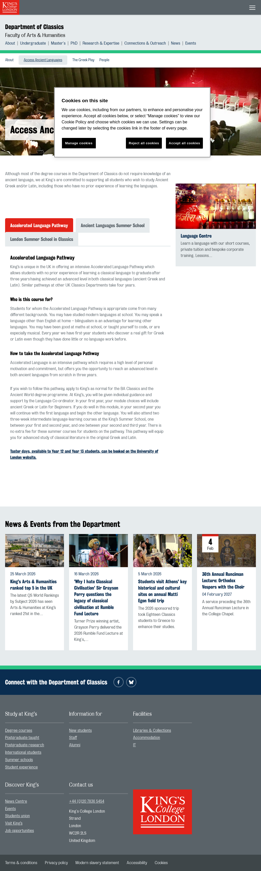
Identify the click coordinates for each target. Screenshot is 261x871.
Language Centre (196, 236)
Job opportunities (19, 831)
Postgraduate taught (22, 738)
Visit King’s (13, 823)
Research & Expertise (101, 43)
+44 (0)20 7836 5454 (86, 801)
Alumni (74, 745)
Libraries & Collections (152, 731)
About (10, 43)
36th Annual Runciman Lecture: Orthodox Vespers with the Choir (223, 580)
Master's (58, 43)
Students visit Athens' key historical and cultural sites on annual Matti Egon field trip (162, 591)
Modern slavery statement (97, 863)
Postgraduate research (24, 745)
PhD (74, 43)
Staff (73, 738)
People (104, 60)
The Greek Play (83, 60)
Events (190, 43)
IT (134, 745)
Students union (17, 816)
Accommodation (146, 738)
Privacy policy (56, 863)
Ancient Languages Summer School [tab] (113, 225)
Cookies (161, 863)
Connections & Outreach (145, 43)
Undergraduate (33, 43)
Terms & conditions (21, 863)
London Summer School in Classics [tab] (41, 239)
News (175, 43)
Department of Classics (34, 27)
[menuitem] (12, 43)
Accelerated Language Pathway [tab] (39, 225)
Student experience (21, 767)
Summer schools (19, 760)
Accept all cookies (184, 143)
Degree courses (18, 731)
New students (80, 731)
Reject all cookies (144, 143)
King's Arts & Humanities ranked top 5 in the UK (33, 584)
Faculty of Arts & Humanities (35, 35)
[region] (132, 122)
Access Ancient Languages (43, 60)
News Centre (16, 801)
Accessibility (137, 863)
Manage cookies (79, 143)
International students (23, 752)
